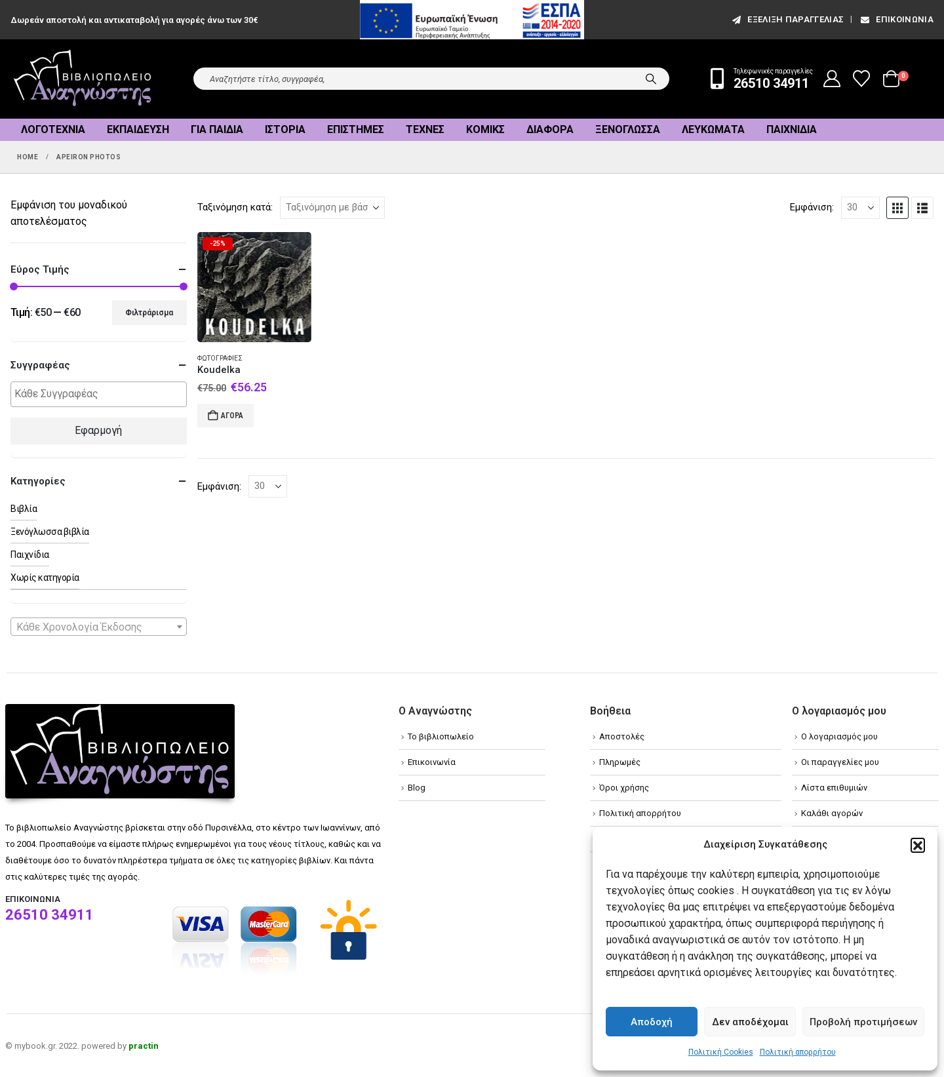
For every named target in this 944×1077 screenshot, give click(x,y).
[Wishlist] (862, 78)
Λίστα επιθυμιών (834, 788)
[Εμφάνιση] (860, 208)
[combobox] (98, 626)
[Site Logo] (82, 79)
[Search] (651, 79)
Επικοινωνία (896, 19)
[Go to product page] (254, 287)
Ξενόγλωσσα (627, 129)
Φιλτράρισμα (149, 312)
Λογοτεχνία (53, 129)
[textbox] (101, 394)
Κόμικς (485, 129)
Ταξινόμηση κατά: (235, 207)
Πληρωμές (619, 762)
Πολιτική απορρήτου (798, 1052)
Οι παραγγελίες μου (840, 762)
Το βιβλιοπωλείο (441, 736)
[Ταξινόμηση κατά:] (332, 208)
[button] (917, 845)
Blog (416, 788)
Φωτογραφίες (220, 358)
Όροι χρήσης (624, 788)
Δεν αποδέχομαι (750, 1022)
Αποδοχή (652, 1022)
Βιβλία (23, 508)
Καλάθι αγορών (832, 813)
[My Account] (832, 78)
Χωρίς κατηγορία (44, 577)
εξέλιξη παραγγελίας (787, 19)
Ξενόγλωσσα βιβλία (49, 531)
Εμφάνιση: (812, 207)
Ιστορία (285, 129)
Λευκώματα (713, 129)
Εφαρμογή (98, 430)
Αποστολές (621, 736)
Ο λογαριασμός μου (839, 736)
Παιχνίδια (791, 129)
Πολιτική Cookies (720, 1052)
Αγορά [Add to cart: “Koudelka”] (232, 415)
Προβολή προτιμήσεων (863, 1022)
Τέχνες (425, 129)
